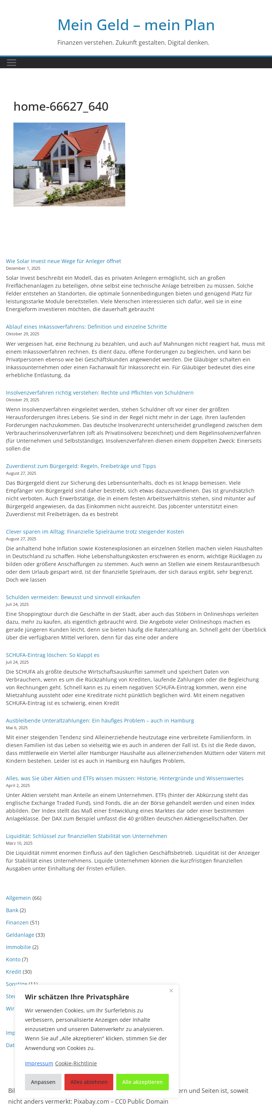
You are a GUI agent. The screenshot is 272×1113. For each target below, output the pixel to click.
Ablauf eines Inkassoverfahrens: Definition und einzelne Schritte (86, 326)
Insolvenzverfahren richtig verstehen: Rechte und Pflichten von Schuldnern (100, 392)
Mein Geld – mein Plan (136, 24)
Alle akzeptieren (142, 1081)
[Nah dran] (171, 990)
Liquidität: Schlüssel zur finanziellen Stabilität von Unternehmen (86, 836)
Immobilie (18, 947)
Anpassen (43, 1081)
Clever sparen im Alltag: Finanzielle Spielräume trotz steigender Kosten (95, 531)
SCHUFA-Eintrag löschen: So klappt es (52, 654)
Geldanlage (20, 934)
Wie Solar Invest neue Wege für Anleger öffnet (63, 261)
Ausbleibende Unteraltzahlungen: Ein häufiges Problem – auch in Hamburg (100, 720)
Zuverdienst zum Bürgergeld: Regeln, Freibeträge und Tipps (81, 465)
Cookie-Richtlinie (76, 1063)
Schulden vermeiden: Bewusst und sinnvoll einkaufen (73, 597)
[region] (97, 1041)
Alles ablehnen (89, 1081)
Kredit (13, 971)
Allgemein (18, 897)
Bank (12, 910)
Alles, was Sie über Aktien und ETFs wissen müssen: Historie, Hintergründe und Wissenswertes (125, 778)
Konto (13, 959)
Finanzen (17, 922)
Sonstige (16, 983)
